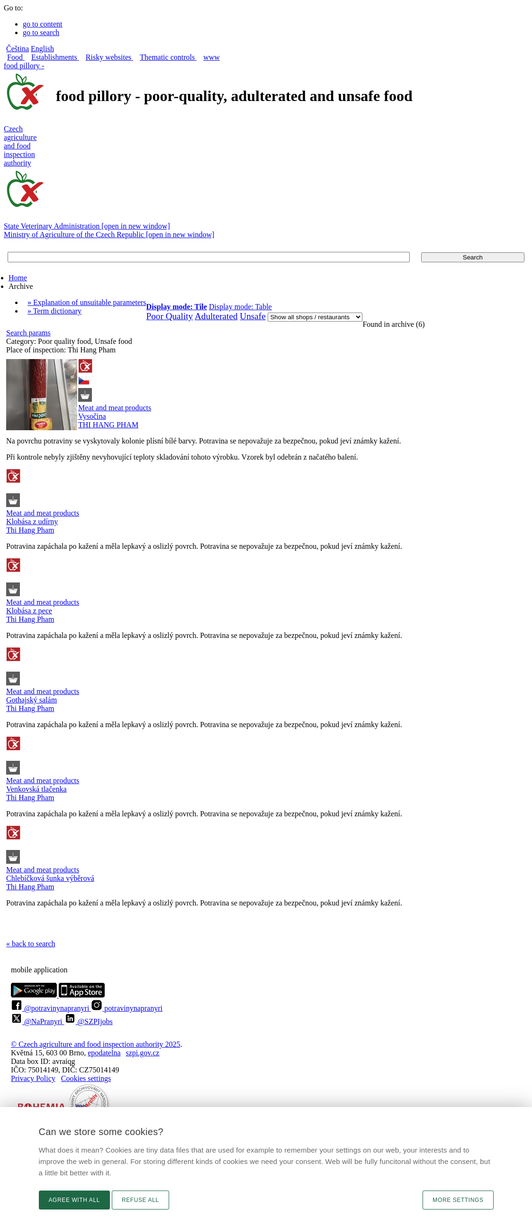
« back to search (30, 944)
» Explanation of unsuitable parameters (86, 302)
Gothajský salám (31, 700)
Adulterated (216, 316)
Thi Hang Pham (30, 530)
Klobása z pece (29, 611)
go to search (41, 32)
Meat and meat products (114, 408)
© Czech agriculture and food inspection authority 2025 (95, 1044)
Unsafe (252, 316)
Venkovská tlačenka (36, 789)
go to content (43, 24)
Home (18, 278)
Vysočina (92, 416)
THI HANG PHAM (108, 425)
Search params (28, 333)
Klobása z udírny (32, 521)
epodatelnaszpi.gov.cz (123, 1053)
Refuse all (140, 1200)
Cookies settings (86, 1078)
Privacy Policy (33, 1078)
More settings (458, 1200)
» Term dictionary (54, 311)
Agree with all (74, 1200)
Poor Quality (169, 316)
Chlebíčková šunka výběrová (50, 878)
